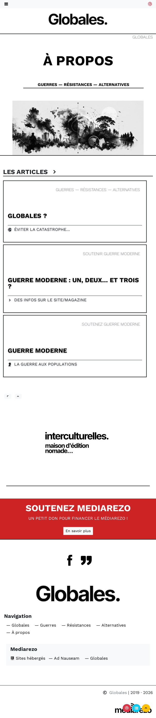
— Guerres (45, 625)
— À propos (18, 632)
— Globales (17, 625)
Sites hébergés (27, 658)
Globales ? (27, 215)
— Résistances (76, 625)
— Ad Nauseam (64, 658)
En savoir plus (78, 531)
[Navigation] (78, 19)
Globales (142, 37)
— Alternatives (111, 625)
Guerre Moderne (37, 350)
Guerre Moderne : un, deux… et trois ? (73, 283)
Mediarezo (23, 649)
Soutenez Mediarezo (78, 508)
